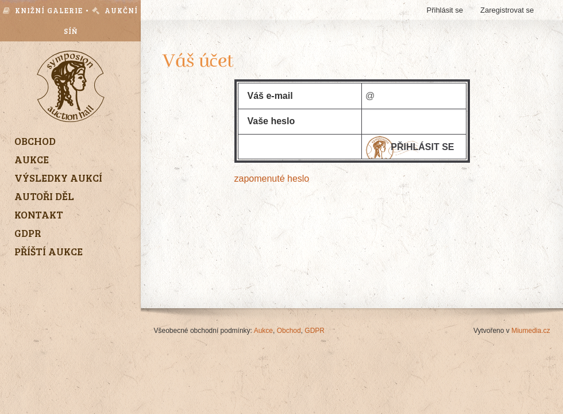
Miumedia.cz (530, 331)
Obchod (289, 331)
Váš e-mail (270, 96)
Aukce (263, 331)
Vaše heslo (271, 121)
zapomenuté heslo (272, 178)
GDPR (314, 331)
